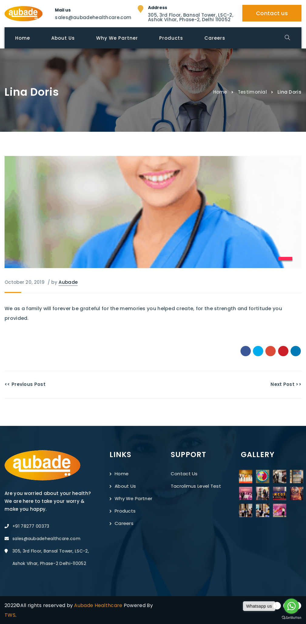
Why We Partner (130, 498)
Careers (121, 523)
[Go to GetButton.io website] (291, 618)
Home (220, 91)
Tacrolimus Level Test (196, 486)
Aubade (68, 282)
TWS (10, 615)
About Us (122, 486)
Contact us (272, 13)
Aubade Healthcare (98, 605)
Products (122, 511)
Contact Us (184, 473)
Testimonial (252, 91)
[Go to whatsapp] (291, 606)
